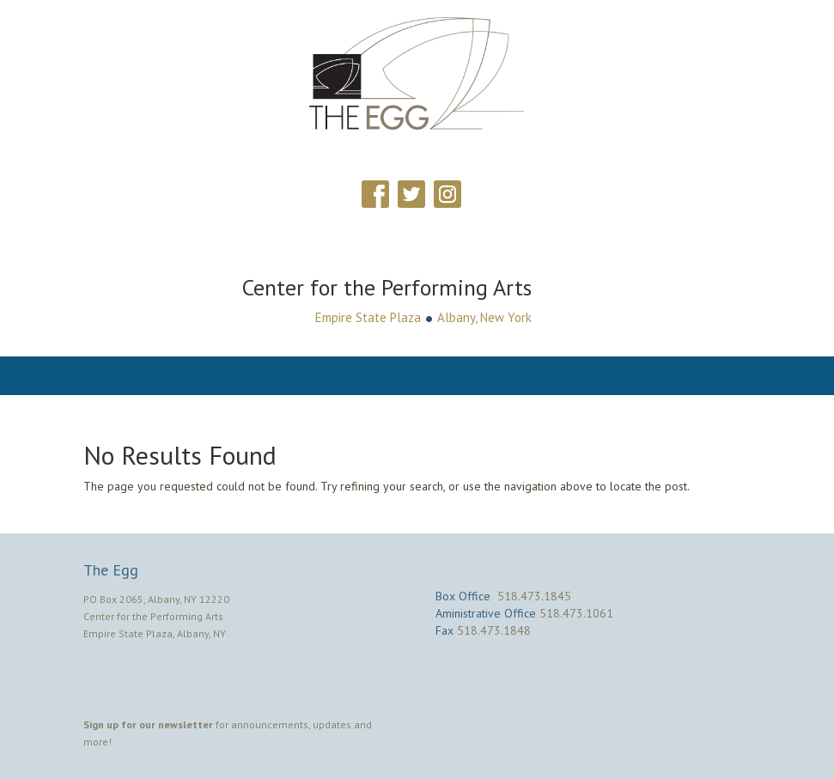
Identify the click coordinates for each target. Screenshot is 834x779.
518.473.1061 (576, 613)
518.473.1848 (494, 630)
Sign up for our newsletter (148, 724)
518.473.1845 (534, 596)
